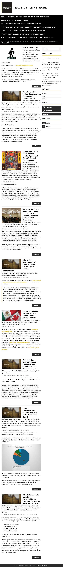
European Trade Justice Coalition (24, 65)
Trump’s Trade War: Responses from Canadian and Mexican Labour (22, 34)
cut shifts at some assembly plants (19, 342)
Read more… (36, 86)
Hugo (37, 565)
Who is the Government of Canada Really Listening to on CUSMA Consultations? (27, 37)
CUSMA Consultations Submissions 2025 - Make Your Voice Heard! (28, 17)
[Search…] (52, 49)
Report (26, 514)
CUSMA (26, 111)
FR (36, 514)
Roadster (43, 565)
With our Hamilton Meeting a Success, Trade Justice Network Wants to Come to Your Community (29, 42)
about (3, 17)
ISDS (8, 63)
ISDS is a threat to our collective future (14, 20)
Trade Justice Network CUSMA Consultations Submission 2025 (21, 23)
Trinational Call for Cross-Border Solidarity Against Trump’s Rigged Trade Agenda (28, 27)
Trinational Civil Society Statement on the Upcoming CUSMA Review (23, 30)
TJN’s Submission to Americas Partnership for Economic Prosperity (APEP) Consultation (31, 499)
